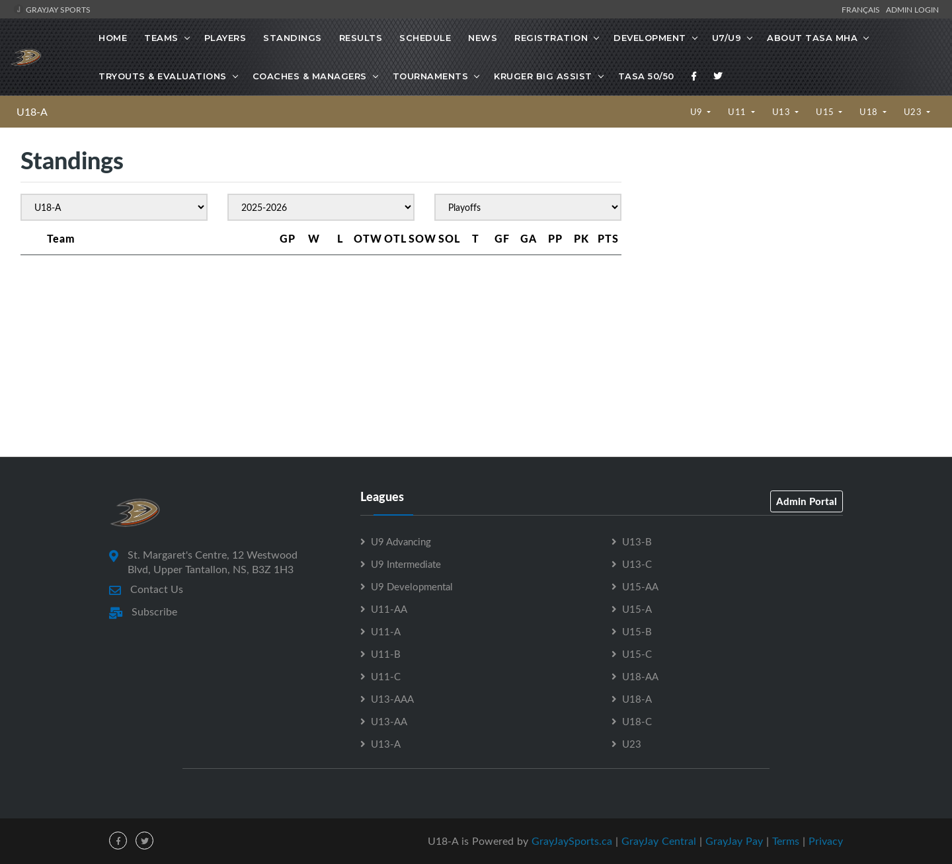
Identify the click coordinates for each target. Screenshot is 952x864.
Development (650, 37)
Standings (292, 37)
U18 (869, 112)
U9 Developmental (412, 586)
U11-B (386, 653)
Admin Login (912, 9)
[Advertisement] (786, 257)
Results (361, 37)
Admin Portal (806, 501)
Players (225, 37)
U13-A (386, 743)
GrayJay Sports (52, 9)
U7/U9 (727, 37)
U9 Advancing (401, 541)
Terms (785, 841)
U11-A (386, 631)
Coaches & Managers (310, 76)
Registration (551, 37)
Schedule (425, 37)
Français (863, 9)
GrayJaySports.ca (572, 841)
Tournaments (431, 76)
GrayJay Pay (734, 841)
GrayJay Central (658, 841)
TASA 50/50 (646, 76)
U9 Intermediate (406, 563)
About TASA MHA (812, 37)
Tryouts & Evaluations (163, 76)
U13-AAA (392, 698)
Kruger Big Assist (543, 76)
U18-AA (640, 676)
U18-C (637, 721)
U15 (826, 112)
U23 (914, 112)
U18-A (32, 111)
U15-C (637, 653)
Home (113, 37)
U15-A (637, 608)
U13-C (637, 563)
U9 (697, 112)
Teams (161, 37)
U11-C (386, 676)
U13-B (637, 541)
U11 (738, 112)
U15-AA (640, 586)
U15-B (637, 631)
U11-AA (389, 608)
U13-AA (389, 721)
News (482, 37)
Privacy (826, 841)
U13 (782, 112)
